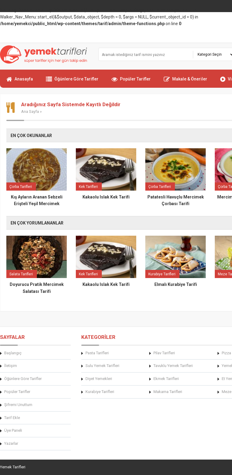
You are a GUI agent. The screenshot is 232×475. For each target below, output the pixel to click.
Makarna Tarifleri (167, 391)
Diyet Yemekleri (98, 378)
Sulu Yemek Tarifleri (102, 365)
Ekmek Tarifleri (166, 378)
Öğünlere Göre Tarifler (72, 82)
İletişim (10, 365)
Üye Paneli (13, 430)
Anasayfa (19, 82)
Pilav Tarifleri (164, 353)
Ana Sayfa (30, 111)
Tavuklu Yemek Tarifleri (173, 365)
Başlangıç (12, 353)
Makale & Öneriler (185, 82)
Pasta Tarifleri (97, 353)
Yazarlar (11, 443)
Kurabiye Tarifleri (99, 391)
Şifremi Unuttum (18, 404)
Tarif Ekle (12, 417)
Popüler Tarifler (131, 82)
